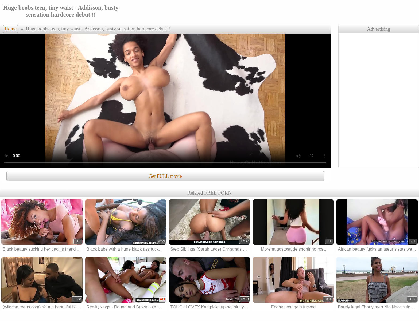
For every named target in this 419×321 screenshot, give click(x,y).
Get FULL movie (165, 176)
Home (11, 28)
